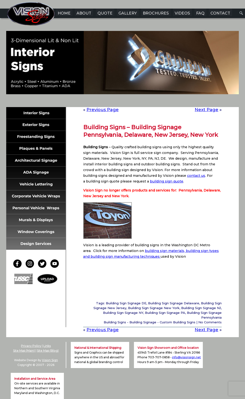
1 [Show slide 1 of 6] (107, 101)
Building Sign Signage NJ (201, 308)
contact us (196, 175)
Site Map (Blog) (48, 350)
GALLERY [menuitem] (127, 13)
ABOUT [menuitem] (84, 13)
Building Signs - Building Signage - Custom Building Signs (149, 322)
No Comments (210, 322)
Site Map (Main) (24, 350)
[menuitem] (241, 13)
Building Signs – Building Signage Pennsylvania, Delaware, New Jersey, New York (150, 131)
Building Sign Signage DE (126, 303)
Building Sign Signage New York (153, 308)
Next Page (206, 109)
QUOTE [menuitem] (104, 13)
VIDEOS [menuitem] (182, 13)
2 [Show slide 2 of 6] (113, 101)
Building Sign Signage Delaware (173, 303)
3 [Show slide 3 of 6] (119, 101)
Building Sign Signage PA (165, 313)
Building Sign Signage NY (123, 313)
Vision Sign (50, 360)
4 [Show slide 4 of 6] (125, 101)
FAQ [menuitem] (200, 13)
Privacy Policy (31, 346)
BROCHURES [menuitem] (156, 13)
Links (47, 346)
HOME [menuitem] (64, 13)
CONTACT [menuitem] (220, 13)
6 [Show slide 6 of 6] (138, 101)
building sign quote (166, 181)
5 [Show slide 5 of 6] (131, 101)
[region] (122, 70)
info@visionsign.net (186, 357)
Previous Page (103, 109)
